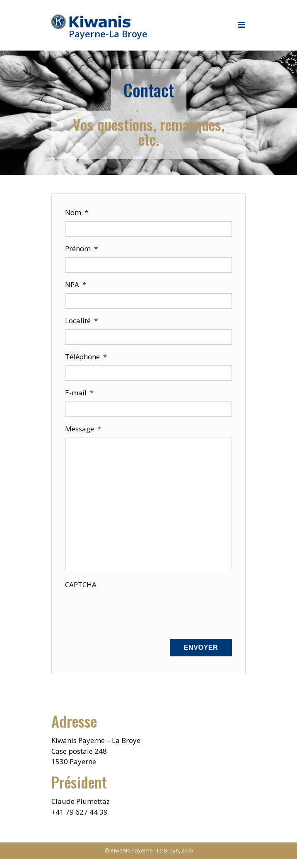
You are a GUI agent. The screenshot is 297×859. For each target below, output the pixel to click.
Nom (76, 212)
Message (83, 428)
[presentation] (128, 609)
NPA (75, 284)
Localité (81, 320)
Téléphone (86, 356)
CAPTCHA (81, 584)
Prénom (81, 248)
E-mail (79, 392)
